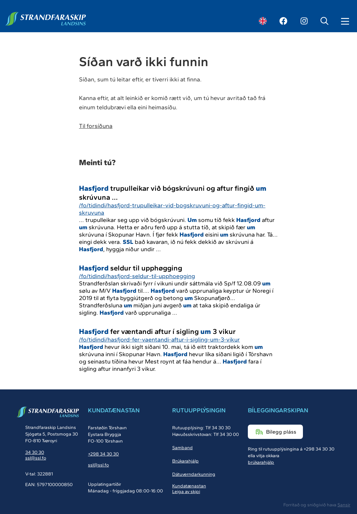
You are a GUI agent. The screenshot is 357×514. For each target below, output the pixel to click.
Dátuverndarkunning (193, 474)
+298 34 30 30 (103, 454)
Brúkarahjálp (185, 461)
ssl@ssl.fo (35, 458)
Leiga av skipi (186, 491)
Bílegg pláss (281, 432)
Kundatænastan (189, 486)
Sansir (343, 505)
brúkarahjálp (261, 462)
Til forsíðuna (95, 126)
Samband (182, 448)
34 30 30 (34, 452)
